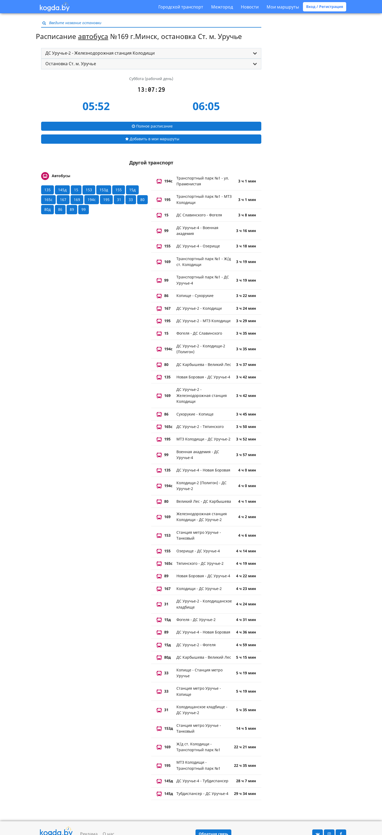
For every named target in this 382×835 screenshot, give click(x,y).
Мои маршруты (283, 7)
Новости (250, 7)
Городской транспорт (180, 7)
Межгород (222, 7)
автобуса (93, 36)
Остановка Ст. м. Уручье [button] (70, 64)
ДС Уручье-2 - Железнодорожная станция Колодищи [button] (100, 53)
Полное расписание (152, 126)
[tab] (151, 53)
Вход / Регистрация (324, 6)
